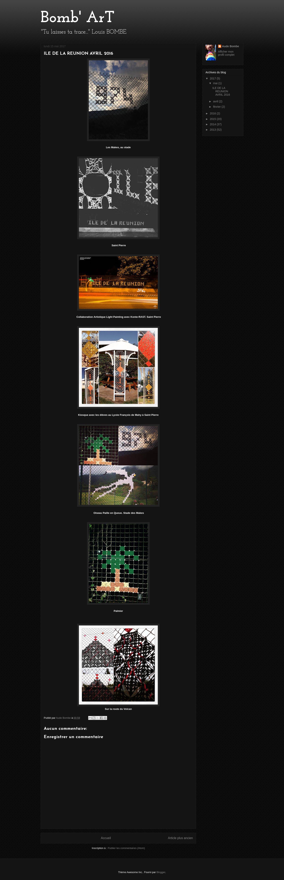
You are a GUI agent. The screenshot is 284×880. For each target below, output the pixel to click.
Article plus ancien (180, 838)
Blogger (161, 872)
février (217, 106)
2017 (213, 78)
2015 (213, 119)
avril (216, 101)
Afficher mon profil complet (226, 53)
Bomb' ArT (78, 18)
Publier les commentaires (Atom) (126, 848)
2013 (213, 129)
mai (215, 83)
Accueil (106, 838)
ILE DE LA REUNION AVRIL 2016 (221, 91)
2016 (213, 113)
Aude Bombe (230, 46)
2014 (213, 124)
